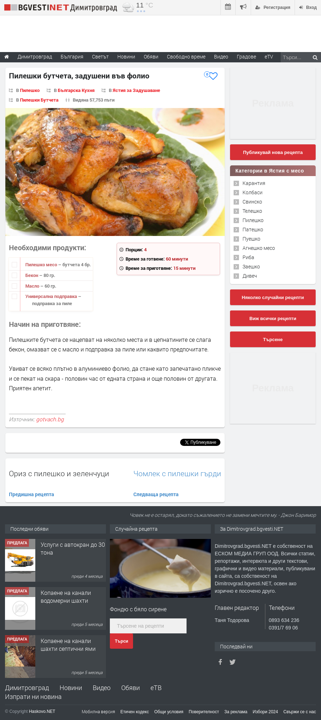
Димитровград (27, 687)
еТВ (156, 687)
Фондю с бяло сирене (138, 609)
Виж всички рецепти (272, 318)
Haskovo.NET (42, 711)
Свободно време (186, 56)
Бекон (32, 275)
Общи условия (168, 711)
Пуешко (251, 238)
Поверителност (204, 711)
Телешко (252, 210)
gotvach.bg (50, 419)
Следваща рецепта (156, 494)
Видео (102, 687)
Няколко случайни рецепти (273, 297)
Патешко (253, 229)
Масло (32, 286)
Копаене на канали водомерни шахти (66, 596)
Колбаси (253, 192)
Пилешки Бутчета (39, 100)
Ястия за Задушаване (136, 90)
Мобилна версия (98, 711)
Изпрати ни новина (33, 696)
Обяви (130, 687)
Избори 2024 (265, 711)
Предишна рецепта (31, 494)
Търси (121, 641)
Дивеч (250, 275)
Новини (126, 56)
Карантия (254, 183)
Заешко (251, 266)
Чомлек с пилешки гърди (177, 473)
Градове (246, 56)
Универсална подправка (51, 296)
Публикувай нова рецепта (272, 152)
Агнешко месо (259, 248)
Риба (248, 257)
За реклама (236, 711)
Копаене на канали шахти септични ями (68, 644)
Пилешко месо (41, 264)
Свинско (252, 201)
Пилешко (30, 90)
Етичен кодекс (135, 711)
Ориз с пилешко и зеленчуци (59, 473)
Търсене (273, 339)
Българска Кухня (76, 90)
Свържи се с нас (299, 711)
